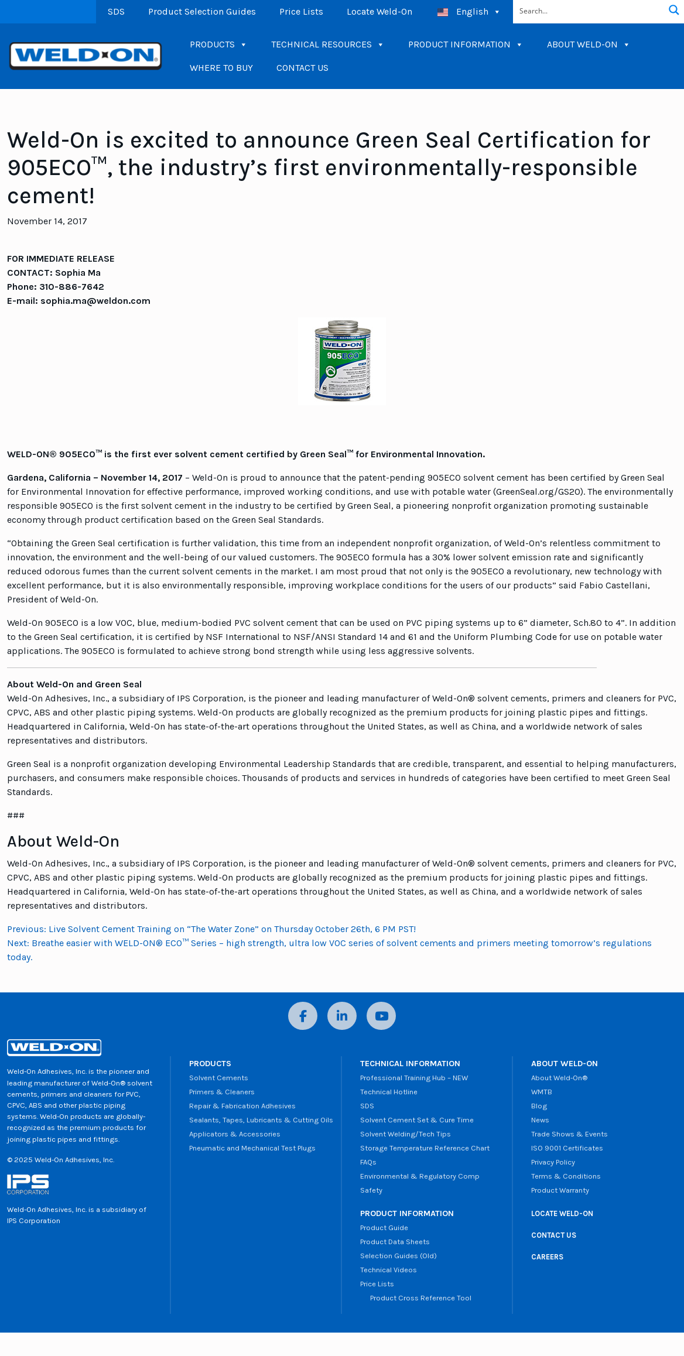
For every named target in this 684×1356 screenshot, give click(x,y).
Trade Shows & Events (569, 1133)
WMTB (541, 1091)
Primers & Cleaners (222, 1091)
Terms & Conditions (566, 1176)
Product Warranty (560, 1190)
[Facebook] (302, 1016)
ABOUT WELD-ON (589, 44)
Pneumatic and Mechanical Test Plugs (252, 1147)
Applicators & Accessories (235, 1133)
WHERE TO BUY (221, 67)
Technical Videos (388, 1269)
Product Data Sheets (395, 1241)
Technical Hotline (389, 1091)
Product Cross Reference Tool (415, 1297)
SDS (116, 11)
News (540, 1119)
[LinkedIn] (342, 1016)
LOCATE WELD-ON (562, 1213)
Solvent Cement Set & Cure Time (417, 1119)
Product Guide (384, 1227)
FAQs (368, 1162)
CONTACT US (302, 67)
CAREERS (547, 1256)
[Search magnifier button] (674, 10)
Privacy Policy (553, 1162)
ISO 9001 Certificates (567, 1147)
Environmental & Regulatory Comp (420, 1176)
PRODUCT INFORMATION (466, 44)
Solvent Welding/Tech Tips (405, 1133)
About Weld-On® (559, 1077)
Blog (539, 1105)
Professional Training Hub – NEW (414, 1077)
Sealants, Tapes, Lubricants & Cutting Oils (261, 1119)
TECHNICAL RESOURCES (328, 44)
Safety (371, 1190)
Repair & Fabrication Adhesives (242, 1105)
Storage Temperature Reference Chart (425, 1147)
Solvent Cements (218, 1077)
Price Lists (301, 11)
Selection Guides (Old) (398, 1255)
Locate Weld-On (379, 11)
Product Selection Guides (202, 11)
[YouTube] (381, 1016)
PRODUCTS (219, 44)
